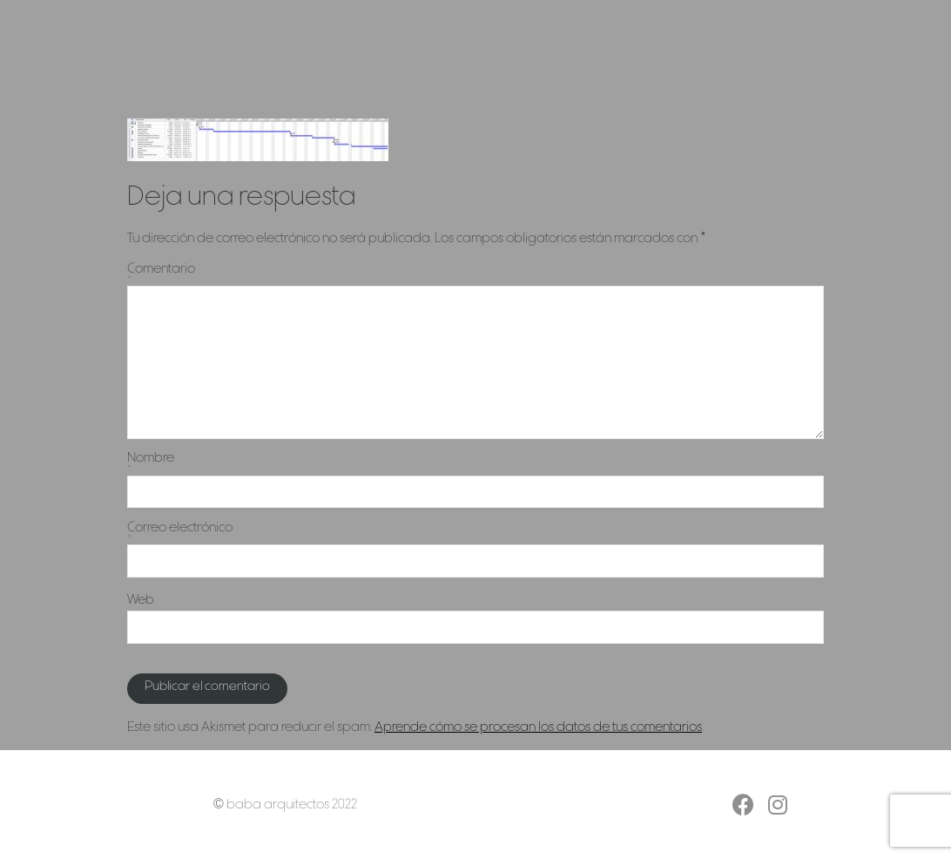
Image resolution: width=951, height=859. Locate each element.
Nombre (475, 463)
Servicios (578, 59)
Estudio (650, 59)
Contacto (723, 59)
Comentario (475, 274)
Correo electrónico (475, 532)
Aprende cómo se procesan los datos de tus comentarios (538, 727)
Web (140, 600)
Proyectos (498, 59)
